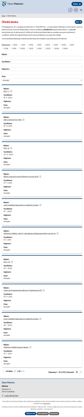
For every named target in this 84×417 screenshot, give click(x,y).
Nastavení (54, 413)
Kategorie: (6, 45)
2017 (72, 45)
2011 (23, 45)
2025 (65, 48)
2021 (31, 48)
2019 (14, 48)
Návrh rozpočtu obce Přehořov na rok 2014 (22, 176)
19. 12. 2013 (8, 126)
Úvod (3, 16)
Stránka (9, 371)
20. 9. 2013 (8, 297)
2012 (31, 45)
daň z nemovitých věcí (14, 120)
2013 (39, 45)
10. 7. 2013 (8, 353)
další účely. (47, 403)
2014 (48, 45)
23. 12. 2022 (8, 154)
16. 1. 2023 (8, 211)
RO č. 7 (8, 91)
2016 (64, 45)
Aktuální (7, 108)
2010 (15, 45)
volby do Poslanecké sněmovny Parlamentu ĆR (24, 290)
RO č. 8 (8, 148)
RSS (78, 22)
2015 (56, 45)
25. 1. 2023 (8, 268)
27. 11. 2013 (8, 183)
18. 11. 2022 (8, 97)
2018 (6, 48)
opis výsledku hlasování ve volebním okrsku (22, 205)
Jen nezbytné (43, 413)
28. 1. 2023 (8, 325)
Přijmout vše (30, 413)
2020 (23, 48)
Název (4, 54)
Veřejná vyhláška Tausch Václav (17, 347)
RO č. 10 (8, 262)
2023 (48, 48)
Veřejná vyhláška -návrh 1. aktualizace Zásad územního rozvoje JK (31, 233)
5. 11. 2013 (7, 240)
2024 (57, 48)
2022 (40, 48)
